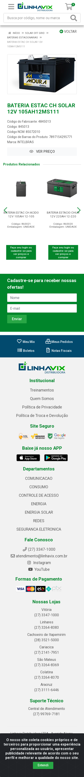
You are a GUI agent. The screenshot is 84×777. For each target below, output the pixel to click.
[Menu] (11, 7)
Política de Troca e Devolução (42, 415)
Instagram (39, 563)
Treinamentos (42, 390)
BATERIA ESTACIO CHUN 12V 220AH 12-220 (63, 214)
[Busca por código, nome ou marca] (36, 18)
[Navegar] (5, 210)
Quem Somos (42, 398)
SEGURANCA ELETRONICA (38, 529)
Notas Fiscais (58, 350)
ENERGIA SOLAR (39, 512)
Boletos (25, 350)
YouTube (39, 569)
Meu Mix (26, 342)
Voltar (68, 31)
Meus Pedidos (59, 342)
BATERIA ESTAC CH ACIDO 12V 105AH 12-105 (21, 214)
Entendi (43, 765)
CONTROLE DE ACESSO (39, 495)
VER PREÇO (42, 151)
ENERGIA (38, 504)
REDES (38, 521)
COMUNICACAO (38, 478)
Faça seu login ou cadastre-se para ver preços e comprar (21, 252)
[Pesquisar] (74, 18)
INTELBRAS (25, 142)
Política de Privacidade (42, 407)
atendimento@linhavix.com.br (38, 556)
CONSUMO (38, 487)
